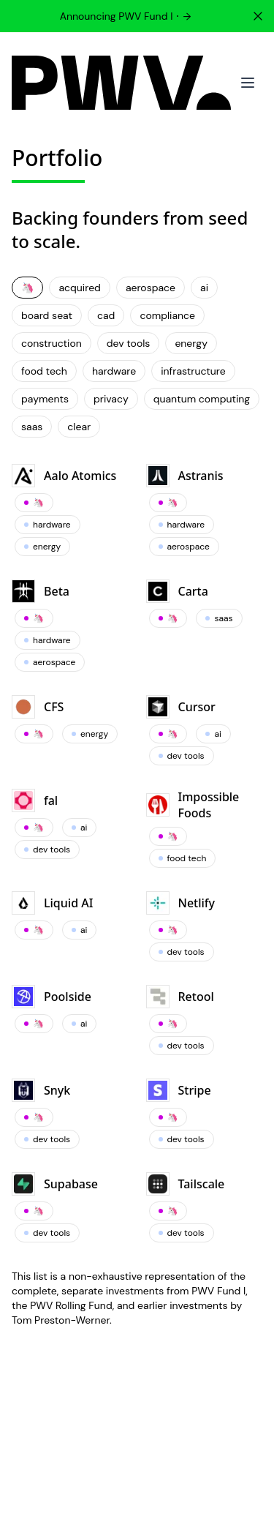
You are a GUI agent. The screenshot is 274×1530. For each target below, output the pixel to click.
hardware (114, 371)
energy (191, 343)
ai (204, 287)
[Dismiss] (258, 16)
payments (45, 398)
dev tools (129, 343)
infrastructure (193, 371)
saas (31, 426)
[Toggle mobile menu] (247, 82)
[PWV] (121, 83)
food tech (44, 371)
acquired (79, 287)
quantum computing (201, 398)
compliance (167, 315)
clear (79, 426)
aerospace (150, 287)
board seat (46, 315)
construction (51, 343)
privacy (111, 398)
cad (106, 315)
